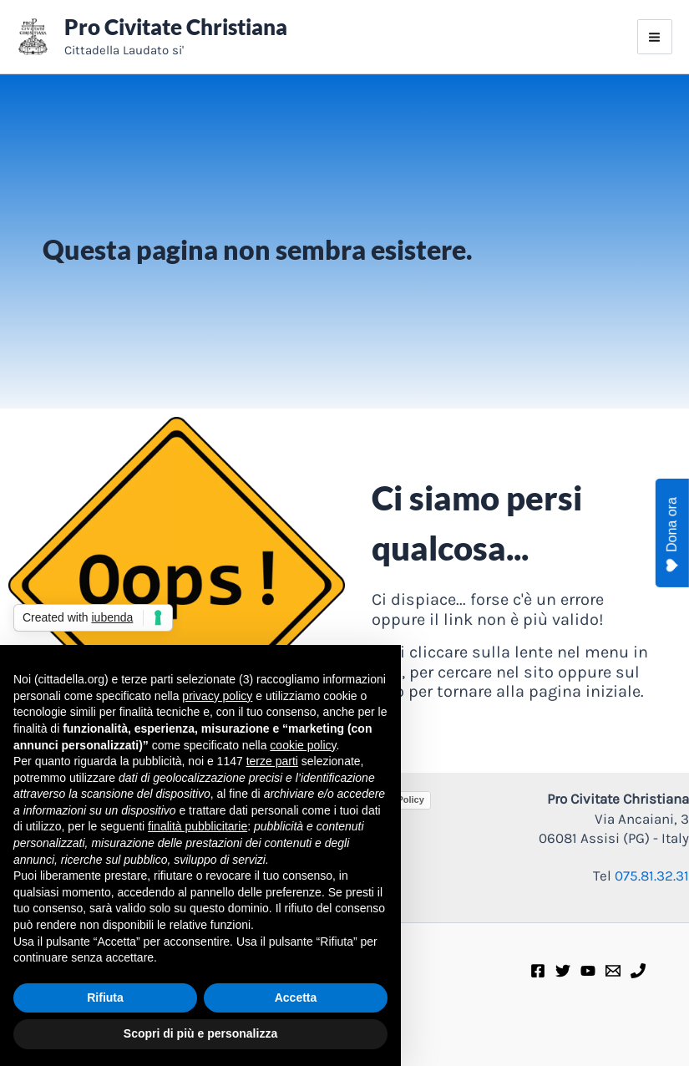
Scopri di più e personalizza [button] (200, 1033)
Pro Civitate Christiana (175, 26)
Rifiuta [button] (105, 997)
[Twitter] (562, 970)
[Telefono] (638, 970)
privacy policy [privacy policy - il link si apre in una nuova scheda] (217, 696)
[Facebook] (537, 970)
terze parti (272, 761)
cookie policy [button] (303, 745)
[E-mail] (613, 970)
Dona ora (672, 534)
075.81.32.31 (652, 875)
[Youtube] (587, 970)
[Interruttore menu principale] (655, 37)
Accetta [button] (296, 997)
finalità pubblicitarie (197, 826)
